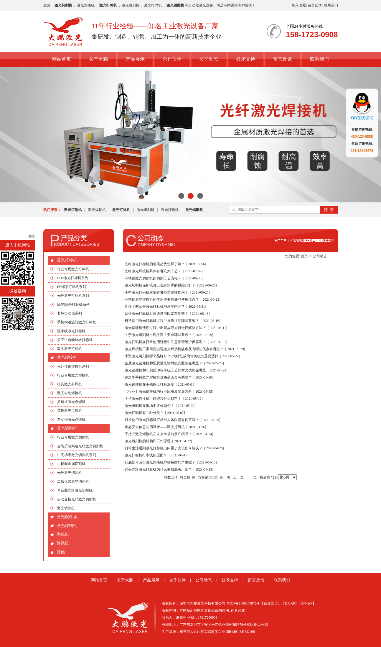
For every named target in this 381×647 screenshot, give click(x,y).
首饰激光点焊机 (69, 411)
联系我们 (331, 5)
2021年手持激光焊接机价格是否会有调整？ (158, 377)
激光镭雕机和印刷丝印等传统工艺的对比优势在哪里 (165, 370)
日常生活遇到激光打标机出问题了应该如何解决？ (163, 448)
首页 (304, 256)
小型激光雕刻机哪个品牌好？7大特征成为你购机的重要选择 (171, 356)
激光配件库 (67, 517)
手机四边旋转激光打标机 (76, 322)
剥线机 (63, 534)
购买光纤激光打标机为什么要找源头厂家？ (158, 469)
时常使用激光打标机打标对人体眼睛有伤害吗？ (162, 420)
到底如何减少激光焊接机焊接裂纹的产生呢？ (160, 462)
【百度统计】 (270, 603)
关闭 (31, 236)
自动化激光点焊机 (71, 419)
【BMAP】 (289, 603)
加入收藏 (299, 5)
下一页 (251, 477)
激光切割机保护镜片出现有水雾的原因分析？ (160, 285)
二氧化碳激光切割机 (73, 481)
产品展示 (135, 59)
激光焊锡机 (67, 525)
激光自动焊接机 (69, 393)
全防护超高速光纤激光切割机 (80, 446)
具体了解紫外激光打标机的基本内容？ (155, 306)
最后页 (265, 477)
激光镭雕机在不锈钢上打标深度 (149, 384)
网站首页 (61, 59)
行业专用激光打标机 (73, 269)
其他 (61, 552)
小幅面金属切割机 (71, 464)
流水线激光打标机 (71, 331)
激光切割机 (67, 428)
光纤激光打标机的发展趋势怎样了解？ (155, 264)
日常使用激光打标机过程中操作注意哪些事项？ (162, 321)
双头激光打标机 (69, 349)
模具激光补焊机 (69, 384)
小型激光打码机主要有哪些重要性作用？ (156, 292)
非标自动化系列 (69, 313)
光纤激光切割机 (69, 473)
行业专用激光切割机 (73, 437)
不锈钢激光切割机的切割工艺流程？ (153, 278)
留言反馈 (315, 5)
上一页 (238, 477)
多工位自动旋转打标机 (75, 340)
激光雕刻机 (130, 5)
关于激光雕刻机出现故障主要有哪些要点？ (158, 335)
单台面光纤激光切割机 (75, 490)
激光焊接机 (86, 5)
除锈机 (63, 543)
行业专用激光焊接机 (73, 375)
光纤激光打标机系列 (73, 296)
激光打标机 (67, 260)
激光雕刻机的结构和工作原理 (147, 441)
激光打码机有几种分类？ (144, 413)
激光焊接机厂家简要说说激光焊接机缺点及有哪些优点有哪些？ (174, 349)
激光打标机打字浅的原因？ (146, 455)
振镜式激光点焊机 (71, 402)
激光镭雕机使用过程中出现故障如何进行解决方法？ (165, 328)
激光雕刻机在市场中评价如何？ (149, 406)
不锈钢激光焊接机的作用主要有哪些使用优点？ (162, 299)
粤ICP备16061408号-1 (243, 603)
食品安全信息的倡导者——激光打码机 (155, 427)
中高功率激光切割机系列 (76, 455)
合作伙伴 (172, 59)
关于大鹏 (98, 59)
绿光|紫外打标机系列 (73, 304)
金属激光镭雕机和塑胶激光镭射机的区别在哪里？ (163, 363)
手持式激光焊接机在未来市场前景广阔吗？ (158, 434)
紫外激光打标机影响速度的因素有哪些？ (156, 314)
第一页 (225, 477)
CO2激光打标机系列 (73, 278)
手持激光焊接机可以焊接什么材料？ (153, 399)
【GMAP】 (307, 603)
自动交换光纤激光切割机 (76, 499)
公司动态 (208, 59)
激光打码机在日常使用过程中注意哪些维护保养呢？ (165, 342)
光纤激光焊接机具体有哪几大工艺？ (153, 271)
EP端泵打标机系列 (71, 287)
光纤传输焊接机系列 (73, 366)
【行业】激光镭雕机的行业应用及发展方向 (158, 391)
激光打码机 (153, 5)
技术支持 (245, 59)
